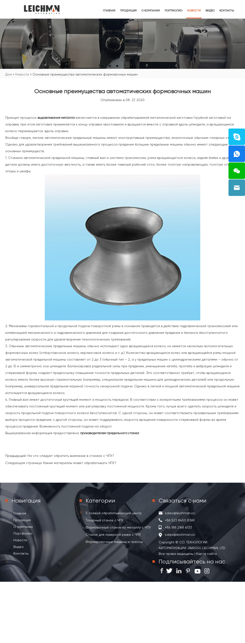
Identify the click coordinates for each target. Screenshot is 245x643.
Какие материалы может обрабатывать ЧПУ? (79, 463)
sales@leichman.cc (180, 513)
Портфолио (173, 10)
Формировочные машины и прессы (114, 542)
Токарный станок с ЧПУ (104, 520)
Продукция (128, 10)
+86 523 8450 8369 (180, 520)
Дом (8, 74)
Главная (109, 10)
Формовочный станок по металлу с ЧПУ (118, 527)
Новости (194, 10)
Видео (210, 10)
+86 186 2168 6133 (178, 527)
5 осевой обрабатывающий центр (114, 513)
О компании (150, 10)
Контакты (226, 10)
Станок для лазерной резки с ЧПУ (113, 534)
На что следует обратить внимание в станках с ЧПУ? (71, 456)
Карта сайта (206, 554)
